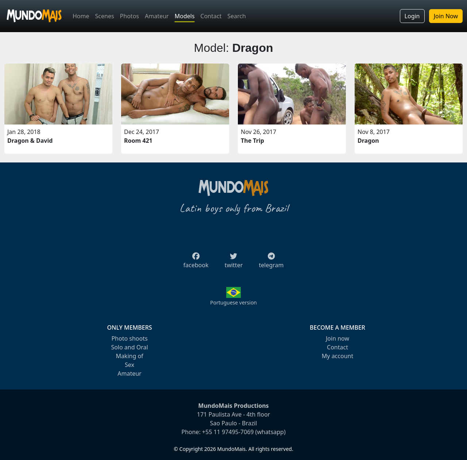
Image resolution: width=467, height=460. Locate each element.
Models (184, 16)
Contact (210, 16)
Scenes (104, 16)
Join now (337, 338)
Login (412, 16)
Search (236, 16)
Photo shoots (129, 338)
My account (337, 356)
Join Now (446, 16)
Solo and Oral (129, 347)
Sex (129, 365)
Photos (129, 16)
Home (81, 16)
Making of (129, 356)
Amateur (157, 16)
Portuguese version (233, 302)
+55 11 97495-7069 (228, 432)
